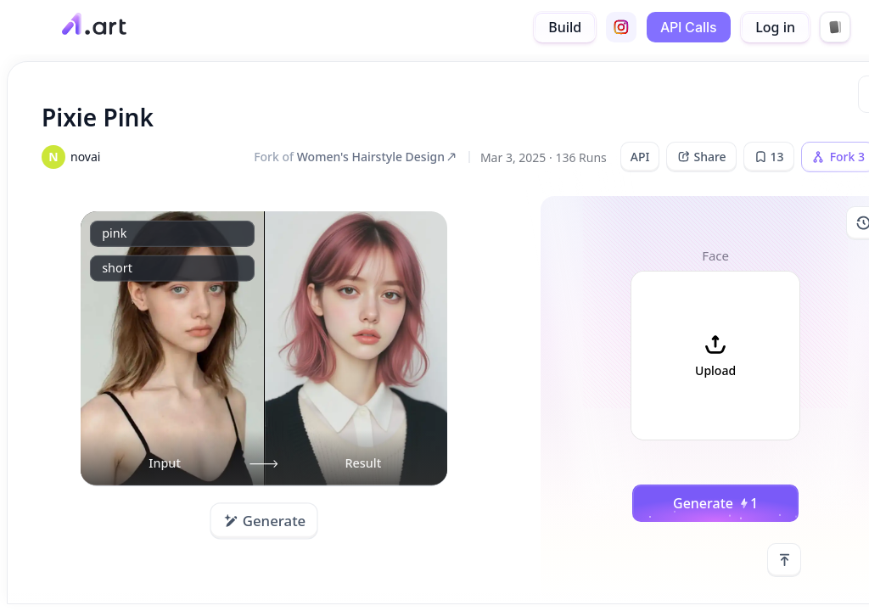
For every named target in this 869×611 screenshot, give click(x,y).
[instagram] (621, 27)
